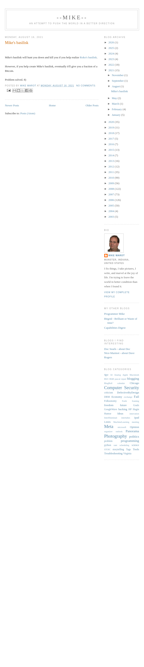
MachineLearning (121, 422)
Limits (107, 422)
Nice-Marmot (111, 353)
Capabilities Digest (115, 327)
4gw (106, 374)
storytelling (118, 449)
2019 (112, 127)
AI (111, 375)
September (118, 80)
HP (130, 409)
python (107, 445)
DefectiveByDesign (128, 392)
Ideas (120, 413)
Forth (124, 401)
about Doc (124, 349)
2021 (112, 70)
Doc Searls (110, 349)
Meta (108, 426)
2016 (112, 144)
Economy (117, 396)
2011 (112, 172)
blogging (133, 378)
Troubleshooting (113, 453)
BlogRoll (108, 383)
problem (108, 441)
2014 (112, 155)
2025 (112, 48)
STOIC (107, 449)
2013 (112, 161)
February (117, 109)
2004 (112, 211)
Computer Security (121, 387)
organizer (108, 431)
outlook (119, 431)
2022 (112, 64)
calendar (121, 383)
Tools (136, 449)
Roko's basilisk (88, 57)
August (116, 86)
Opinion (134, 427)
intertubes (125, 418)
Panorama (132, 431)
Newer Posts (12, 105)
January (116, 114)
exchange (128, 397)
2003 (112, 216)
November (118, 75)
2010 (112, 177)
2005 (112, 205)
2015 (112, 149)
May (115, 98)
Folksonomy (110, 401)
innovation (134, 414)
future (123, 405)
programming (130, 441)
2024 (112, 53)
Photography (115, 436)
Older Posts (92, 105)
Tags (128, 449)
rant (115, 445)
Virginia (127, 453)
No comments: (86, 85)
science (135, 445)
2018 (112, 133)
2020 (112, 121)
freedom (108, 405)
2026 (112, 42)
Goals (136, 405)
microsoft (122, 427)
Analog (117, 375)
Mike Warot (117, 255)
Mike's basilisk (16, 43)
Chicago (134, 383)
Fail (136, 396)
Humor (107, 413)
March (116, 103)
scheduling (124, 445)
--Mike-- (72, 17)
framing (135, 401)
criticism (108, 392)
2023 (112, 59)
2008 (112, 188)
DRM (107, 397)
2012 (112, 166)
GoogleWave (110, 409)
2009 (112, 183)
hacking (122, 409)
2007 (112, 194)
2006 (112, 200)
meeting (135, 422)
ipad (136, 417)
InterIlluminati (110, 418)
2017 (112, 138)
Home (52, 105)
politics (134, 436)
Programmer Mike (114, 313)
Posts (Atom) (27, 113)
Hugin (136, 409)
